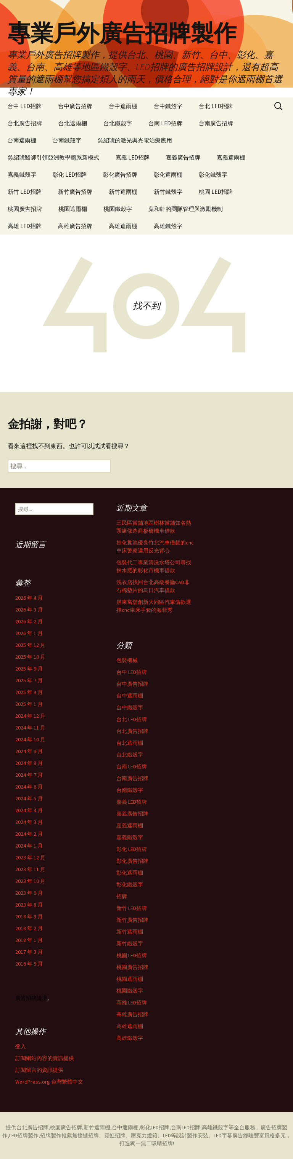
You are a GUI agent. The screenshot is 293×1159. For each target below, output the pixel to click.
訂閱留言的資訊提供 (39, 1069)
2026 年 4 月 (29, 597)
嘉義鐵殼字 (22, 174)
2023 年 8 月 (29, 904)
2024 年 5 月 (29, 798)
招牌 (121, 896)
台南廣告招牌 (216, 123)
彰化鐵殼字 (213, 174)
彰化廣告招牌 (120, 174)
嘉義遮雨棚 (231, 157)
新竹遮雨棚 (123, 191)
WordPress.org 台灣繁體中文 (49, 1081)
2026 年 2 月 (29, 621)
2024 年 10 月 (30, 739)
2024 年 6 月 (29, 786)
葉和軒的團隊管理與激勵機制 (185, 208)
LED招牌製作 (24, 1135)
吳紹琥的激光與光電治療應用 (135, 140)
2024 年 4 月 (29, 810)
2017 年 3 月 (29, 951)
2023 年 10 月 (30, 881)
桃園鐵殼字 (117, 208)
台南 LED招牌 (165, 123)
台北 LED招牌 (216, 106)
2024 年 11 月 (30, 727)
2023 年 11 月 (30, 869)
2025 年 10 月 (30, 656)
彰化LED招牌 (154, 1127)
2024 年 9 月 (29, 751)
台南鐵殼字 (67, 140)
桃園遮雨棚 (72, 208)
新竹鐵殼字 (168, 191)
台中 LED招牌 (25, 106)
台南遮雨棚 (22, 140)
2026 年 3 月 (29, 609)
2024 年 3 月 (29, 822)
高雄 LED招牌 (25, 226)
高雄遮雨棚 (123, 226)
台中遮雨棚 (123, 106)
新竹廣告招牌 (75, 191)
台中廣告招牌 (75, 106)
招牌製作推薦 (56, 1135)
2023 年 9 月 (29, 892)
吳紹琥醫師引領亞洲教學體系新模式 (53, 157)
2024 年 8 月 (29, 763)
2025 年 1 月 (29, 704)
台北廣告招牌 (25, 123)
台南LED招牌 (185, 1127)
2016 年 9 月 (29, 963)
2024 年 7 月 (29, 774)
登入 (20, 1046)
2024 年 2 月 (29, 833)
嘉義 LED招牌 (133, 157)
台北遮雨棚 (72, 123)
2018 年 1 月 (29, 940)
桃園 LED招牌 (216, 191)
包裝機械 (127, 660)
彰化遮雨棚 (168, 174)
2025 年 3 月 (29, 692)
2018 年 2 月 (29, 928)
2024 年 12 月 (30, 715)
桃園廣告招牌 (25, 208)
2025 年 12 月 (30, 645)
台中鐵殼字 (168, 106)
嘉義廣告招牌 (183, 157)
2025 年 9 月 (29, 668)
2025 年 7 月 (29, 680)
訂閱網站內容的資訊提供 (44, 1058)
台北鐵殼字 (117, 123)
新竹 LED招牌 (25, 191)
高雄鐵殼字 (168, 226)
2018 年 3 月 (29, 916)
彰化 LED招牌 (70, 174)
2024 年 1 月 (29, 845)
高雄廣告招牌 (75, 226)
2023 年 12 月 (30, 857)
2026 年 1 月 (29, 633)
